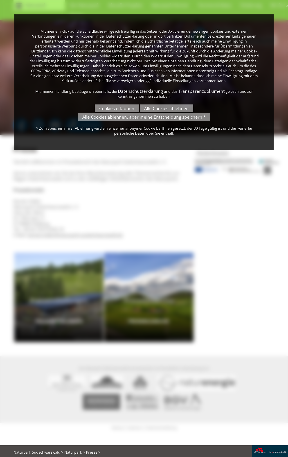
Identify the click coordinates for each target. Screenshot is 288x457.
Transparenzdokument (201, 91)
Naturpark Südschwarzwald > (38, 452)
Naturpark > (74, 452)
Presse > (93, 452)
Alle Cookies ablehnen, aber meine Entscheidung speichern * (144, 117)
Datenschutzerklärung (140, 91)
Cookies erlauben (116, 108)
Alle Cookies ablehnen (166, 108)
